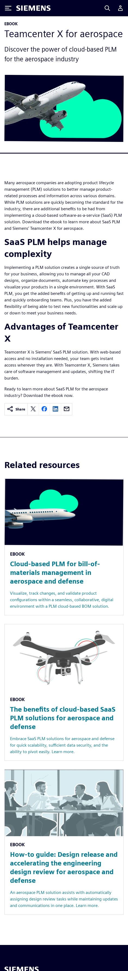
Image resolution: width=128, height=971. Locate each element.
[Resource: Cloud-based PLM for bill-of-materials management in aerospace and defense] (64, 547)
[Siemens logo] (33, 8)
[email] (66, 409)
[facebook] (44, 409)
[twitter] (33, 409)
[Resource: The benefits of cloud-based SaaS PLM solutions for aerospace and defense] (64, 692)
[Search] (107, 8)
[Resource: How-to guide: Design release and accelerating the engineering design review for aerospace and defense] (64, 842)
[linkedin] (55, 409)
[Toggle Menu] (8, 8)
